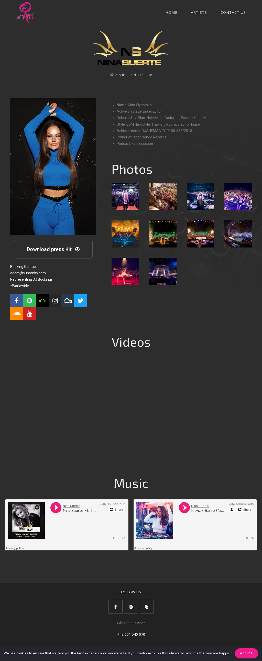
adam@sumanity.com (28, 273)
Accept (246, 653)
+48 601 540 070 (131, 634)
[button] (53, 249)
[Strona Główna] (112, 74)
